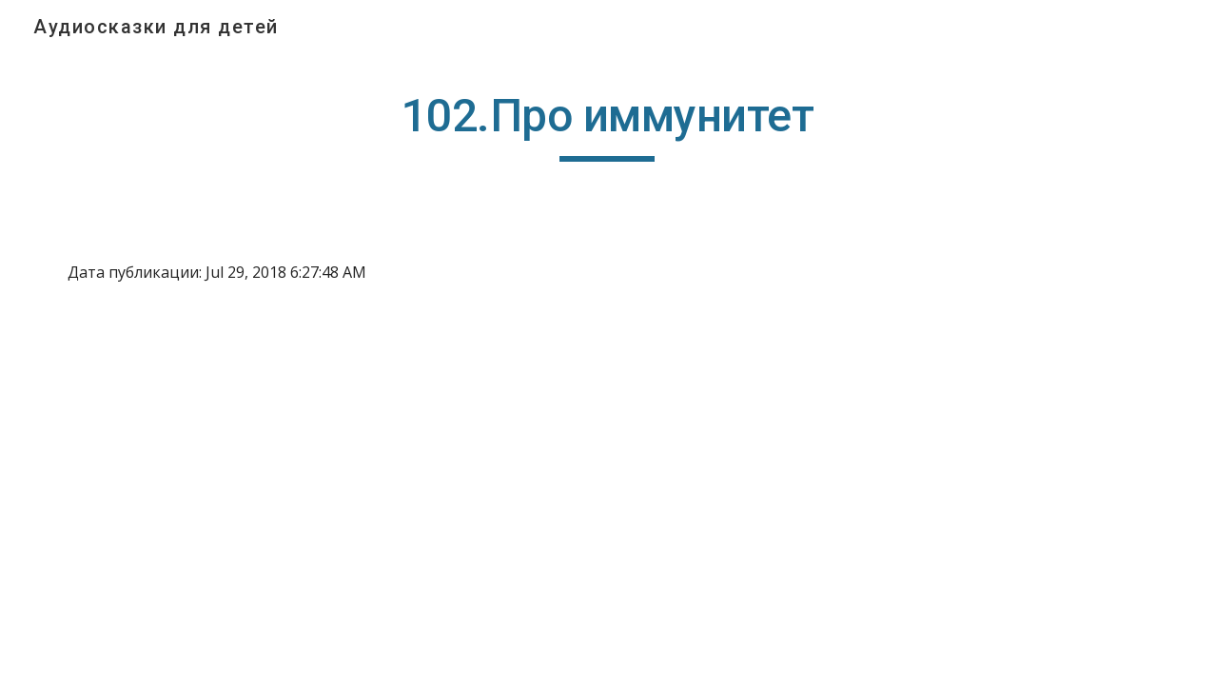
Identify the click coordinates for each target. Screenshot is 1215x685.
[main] (608, 124)
